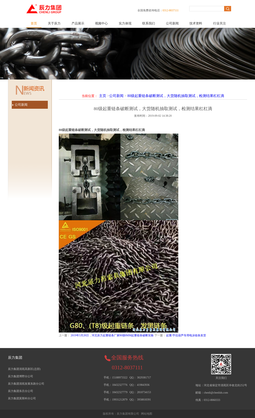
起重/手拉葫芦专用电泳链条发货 (186, 335)
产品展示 (78, 23)
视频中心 (101, 23)
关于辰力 (54, 23)
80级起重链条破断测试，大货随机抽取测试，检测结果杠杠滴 (175, 96)
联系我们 (148, 23)
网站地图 (146, 413)
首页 (34, 23)
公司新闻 (172, 23)
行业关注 (219, 23)
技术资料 (195, 23)
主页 (102, 96)
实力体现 (125, 23)
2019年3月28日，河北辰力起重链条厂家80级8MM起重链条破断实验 (112, 335)
